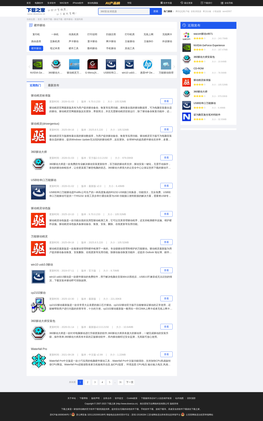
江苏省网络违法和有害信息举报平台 (163, 414)
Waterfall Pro (39, 348)
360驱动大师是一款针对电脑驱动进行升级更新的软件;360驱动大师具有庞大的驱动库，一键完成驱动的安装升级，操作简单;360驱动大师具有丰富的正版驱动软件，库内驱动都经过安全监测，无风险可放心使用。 (108, 335)
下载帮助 (83, 398)
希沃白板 (207, 11)
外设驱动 (167, 41)
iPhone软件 (78, 3)
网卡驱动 (111, 41)
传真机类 (74, 34)
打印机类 (130, 34)
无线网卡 (167, 34)
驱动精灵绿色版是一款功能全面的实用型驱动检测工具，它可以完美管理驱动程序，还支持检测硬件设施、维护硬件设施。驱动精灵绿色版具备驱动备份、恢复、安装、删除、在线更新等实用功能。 (110, 222)
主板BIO (148, 41)
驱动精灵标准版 (41, 95)
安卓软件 (51, 3)
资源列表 (78, 19)
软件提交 (119, 398)
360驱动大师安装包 (43, 320)
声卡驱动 (74, 41)
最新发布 (53, 85)
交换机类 (55, 41)
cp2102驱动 (38, 292)
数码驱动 (92, 48)
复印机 (36, 34)
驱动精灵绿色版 (41, 208)
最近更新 (186, 3)
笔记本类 (55, 48)
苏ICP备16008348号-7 (60, 414)
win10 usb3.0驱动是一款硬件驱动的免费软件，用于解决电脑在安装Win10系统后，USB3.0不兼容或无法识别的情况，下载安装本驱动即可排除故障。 (110, 278)
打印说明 (92, 34)
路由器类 (36, 41)
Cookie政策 (132, 398)
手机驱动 (111, 48)
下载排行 (206, 3)
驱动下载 (58, 19)
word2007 (227, 11)
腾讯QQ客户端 (182, 11)
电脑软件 (39, 3)
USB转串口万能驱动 (43, 180)
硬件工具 (74, 48)
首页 (29, 3)
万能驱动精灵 (39, 236)
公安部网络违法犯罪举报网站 (197, 414)
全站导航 (226, 3)
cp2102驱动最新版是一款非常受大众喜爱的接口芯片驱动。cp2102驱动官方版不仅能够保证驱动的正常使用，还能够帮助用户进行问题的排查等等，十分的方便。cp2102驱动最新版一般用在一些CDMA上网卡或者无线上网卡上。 (110, 307)
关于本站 (71, 398)
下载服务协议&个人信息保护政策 (156, 398)
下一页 (129, 382)
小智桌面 (217, 11)
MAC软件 (64, 3)
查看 (166, 101)
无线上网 (148, 34)
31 (120, 382)
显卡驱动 (92, 41)
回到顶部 (191, 398)
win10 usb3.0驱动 (42, 264)
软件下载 (48, 19)
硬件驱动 (68, 19)
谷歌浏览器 (196, 11)
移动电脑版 (93, 3)
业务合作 (107, 398)
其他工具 (130, 48)
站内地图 (179, 398)
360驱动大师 (39, 151)
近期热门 (35, 85)
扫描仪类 (111, 34)
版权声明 (95, 398)
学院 (129, 3)
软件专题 (166, 3)
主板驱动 (130, 41)
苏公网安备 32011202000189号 (88, 414)
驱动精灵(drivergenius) (45, 123)
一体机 (55, 34)
